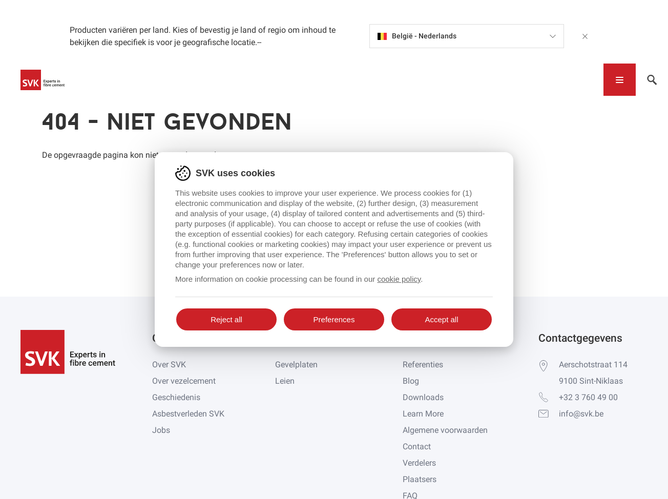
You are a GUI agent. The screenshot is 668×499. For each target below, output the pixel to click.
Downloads (423, 397)
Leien (285, 381)
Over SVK (169, 364)
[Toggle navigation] (619, 80)
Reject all (226, 319)
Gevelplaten (296, 364)
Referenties (423, 364)
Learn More (423, 414)
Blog (411, 381)
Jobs (161, 430)
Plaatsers (419, 479)
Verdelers (419, 463)
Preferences (334, 319)
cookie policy (399, 279)
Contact (417, 446)
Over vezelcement (184, 381)
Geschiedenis (176, 397)
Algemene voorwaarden (445, 430)
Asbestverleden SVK (188, 414)
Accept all (441, 319)
